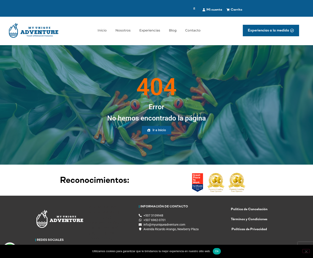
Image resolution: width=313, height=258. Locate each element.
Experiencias (149, 30)
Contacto (193, 30)
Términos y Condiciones (249, 219)
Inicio (102, 30)
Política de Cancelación (249, 209)
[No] (306, 251)
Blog (172, 30)
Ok (217, 251)
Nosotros (123, 30)
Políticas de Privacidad (249, 229)
